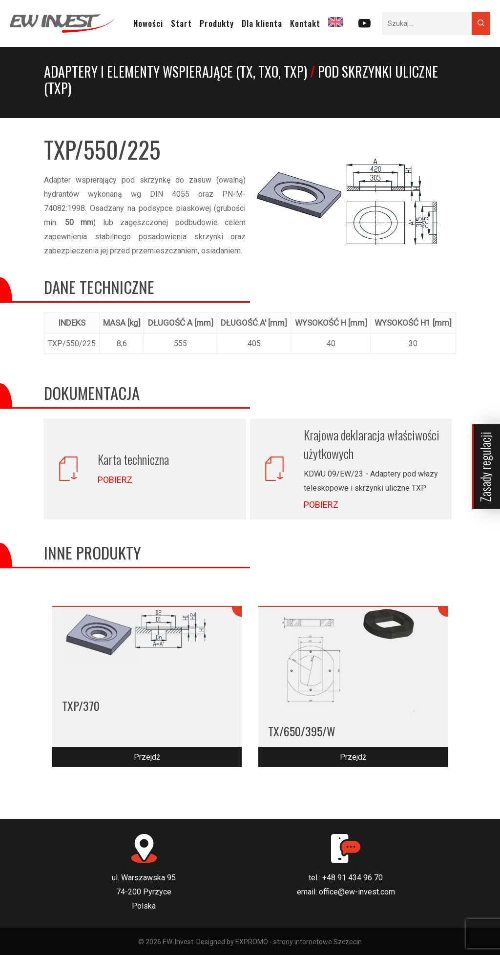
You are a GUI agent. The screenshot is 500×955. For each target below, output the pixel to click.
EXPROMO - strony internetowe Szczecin (298, 942)
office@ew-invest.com (357, 891)
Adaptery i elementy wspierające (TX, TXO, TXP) (175, 72)
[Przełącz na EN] (335, 23)
